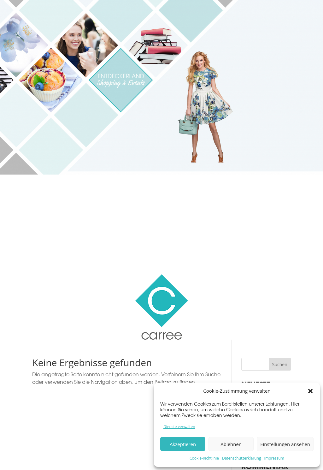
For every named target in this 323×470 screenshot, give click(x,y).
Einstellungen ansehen (285, 444)
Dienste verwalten (179, 426)
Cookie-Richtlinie (204, 458)
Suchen (279, 364)
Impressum (274, 458)
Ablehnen (231, 444)
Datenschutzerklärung (241, 458)
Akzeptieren (183, 444)
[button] (310, 391)
